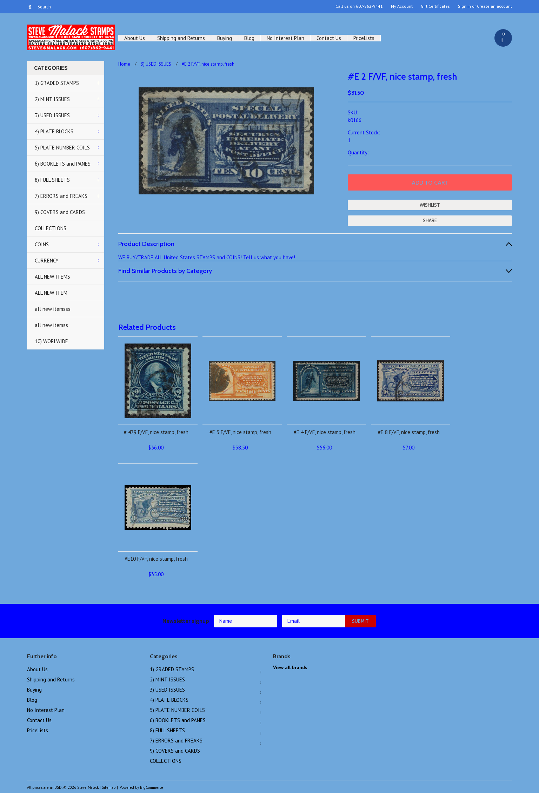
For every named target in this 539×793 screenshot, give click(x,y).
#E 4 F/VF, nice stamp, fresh (324, 432)
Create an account (494, 6)
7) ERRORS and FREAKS (61, 196)
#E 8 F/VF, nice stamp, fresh (409, 432)
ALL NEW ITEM (51, 292)
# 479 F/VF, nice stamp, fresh (156, 432)
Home (124, 64)
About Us (134, 38)
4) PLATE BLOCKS (54, 131)
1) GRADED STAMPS (57, 83)
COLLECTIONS (50, 228)
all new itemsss (53, 309)
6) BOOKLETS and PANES (63, 163)
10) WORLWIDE (51, 341)
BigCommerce (151, 787)
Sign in (464, 6)
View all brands (290, 667)
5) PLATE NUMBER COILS (62, 147)
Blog (249, 38)
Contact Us (329, 38)
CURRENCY (47, 260)
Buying (224, 38)
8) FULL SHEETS (52, 179)
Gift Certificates (435, 6)
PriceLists (363, 38)
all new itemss (51, 325)
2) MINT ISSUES (52, 99)
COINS (42, 244)
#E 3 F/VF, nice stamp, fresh (240, 432)
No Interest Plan (285, 38)
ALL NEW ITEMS (52, 276)
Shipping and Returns (181, 38)
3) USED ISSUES (52, 115)
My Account (402, 6)
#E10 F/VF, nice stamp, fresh (156, 558)
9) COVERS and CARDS (60, 212)
